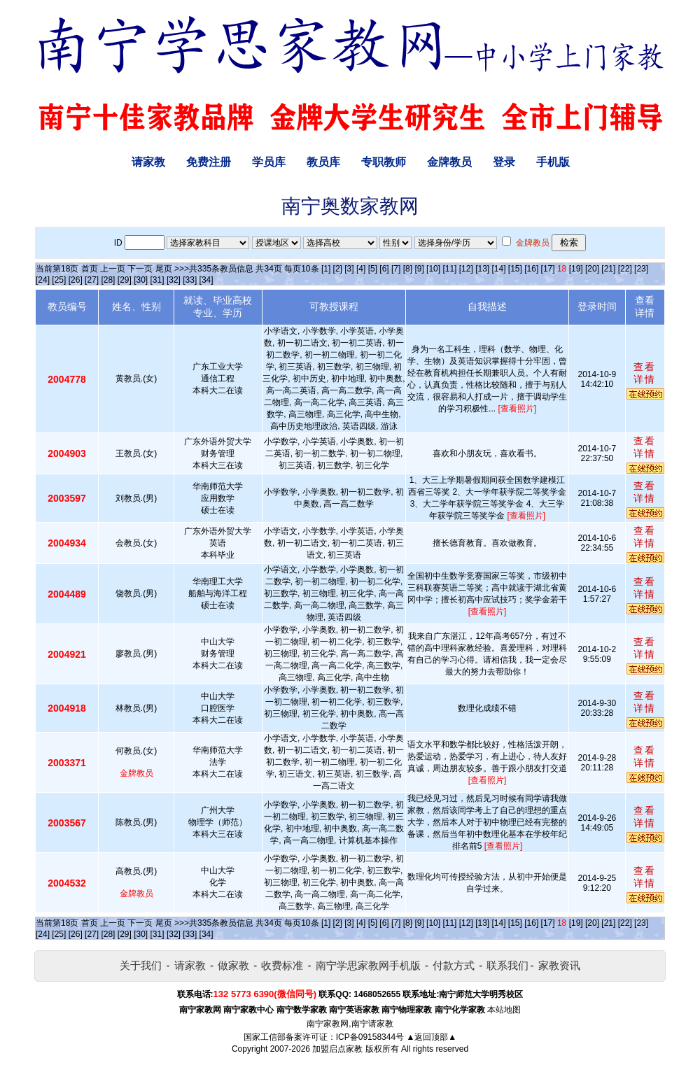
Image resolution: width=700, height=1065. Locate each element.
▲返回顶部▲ (431, 1037)
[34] (207, 280)
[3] (349, 269)
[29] (125, 280)
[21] (608, 269)
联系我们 (507, 965)
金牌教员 (449, 162)
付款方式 (454, 965)
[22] (625, 269)
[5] (372, 269)
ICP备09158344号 (370, 1037)
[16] (531, 269)
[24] (43, 280)
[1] (325, 269)
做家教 (233, 965)
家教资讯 (559, 965)
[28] (108, 280)
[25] (59, 280)
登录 (504, 162)
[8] (407, 269)
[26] (76, 280)
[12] (466, 269)
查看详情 (645, 373)
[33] (190, 280)
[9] (419, 269)
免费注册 (208, 162)
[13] (482, 269)
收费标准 (282, 965)
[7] (395, 269)
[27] (92, 280)
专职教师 (383, 162)
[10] (433, 269)
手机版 (553, 162)
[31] (157, 280)
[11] (449, 269)
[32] (174, 280)
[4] (360, 269)
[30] (141, 280)
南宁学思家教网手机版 (368, 965)
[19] (576, 269)
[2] (337, 269)
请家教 (148, 162)
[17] (548, 269)
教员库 (323, 162)
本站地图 (504, 1010)
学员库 (269, 162)
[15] (515, 269)
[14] (499, 269)
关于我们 (141, 965)
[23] (641, 269)
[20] (592, 269)
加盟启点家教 (337, 1049)
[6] (383, 269)
